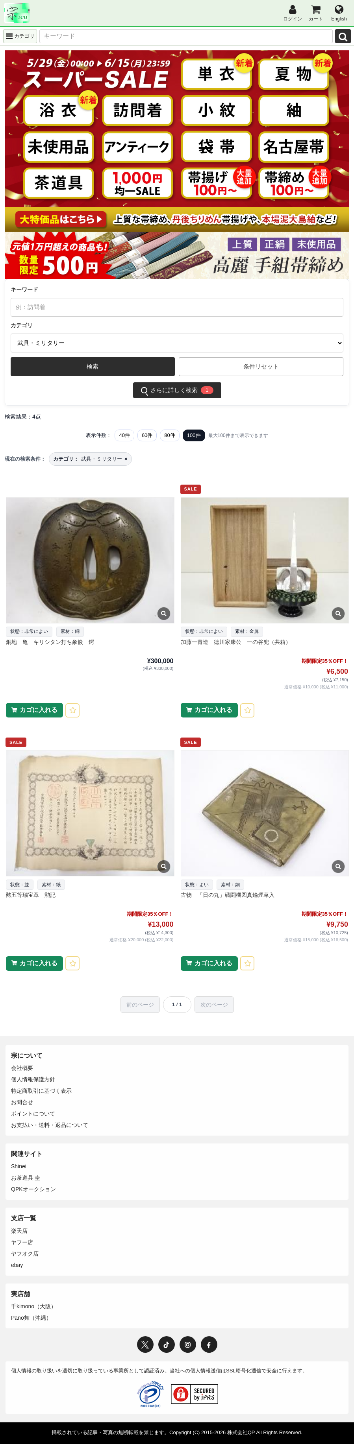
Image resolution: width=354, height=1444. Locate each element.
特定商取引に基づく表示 (41, 1091)
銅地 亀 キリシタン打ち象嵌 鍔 (50, 642)
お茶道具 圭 (25, 1178)
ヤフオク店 (25, 1253)
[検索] (343, 36)
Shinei (18, 1166)
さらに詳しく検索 (177, 390)
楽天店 (19, 1231)
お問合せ (22, 1102)
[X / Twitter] (145, 1344)
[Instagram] (188, 1344)
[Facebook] (209, 1344)
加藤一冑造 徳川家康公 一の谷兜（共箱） (236, 642)
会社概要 (22, 1068)
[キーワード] (186, 36)
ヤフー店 (22, 1242)
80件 (169, 435)
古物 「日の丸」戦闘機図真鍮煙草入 (227, 895)
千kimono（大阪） (33, 1306)
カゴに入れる (38, 709)
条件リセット (261, 366)
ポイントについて (33, 1113)
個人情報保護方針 (33, 1079)
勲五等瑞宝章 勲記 (31, 895)
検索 (92, 366)
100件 (194, 435)
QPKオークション (33, 1189)
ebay (17, 1265)
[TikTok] (166, 1344)
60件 (147, 435)
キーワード (24, 289)
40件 (124, 435)
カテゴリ (22, 325)
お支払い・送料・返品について (49, 1125)
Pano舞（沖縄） (31, 1318)
